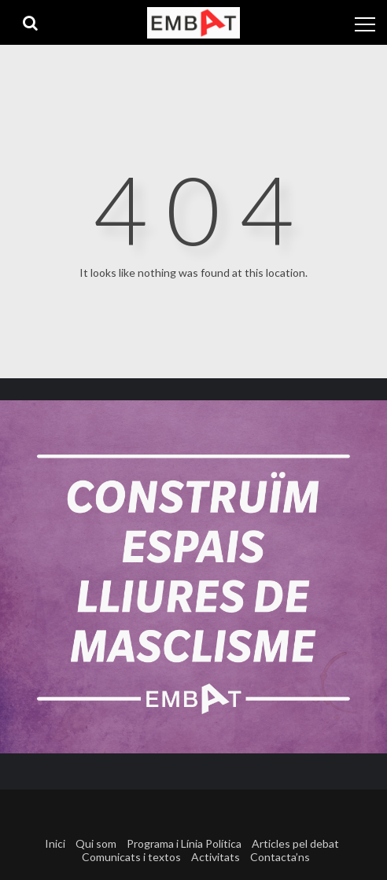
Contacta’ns (280, 856)
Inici (55, 843)
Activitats (215, 856)
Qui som (96, 843)
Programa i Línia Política (184, 843)
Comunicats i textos (131, 856)
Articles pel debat (295, 843)
